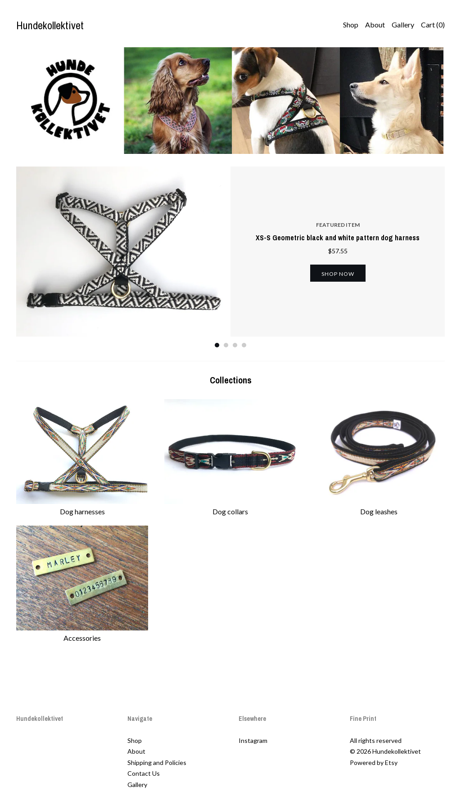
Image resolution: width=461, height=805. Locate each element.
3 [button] (235, 345)
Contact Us (143, 773)
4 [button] (244, 345)
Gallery (403, 24)
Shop (350, 24)
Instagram (253, 740)
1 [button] (217, 345)
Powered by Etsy (374, 762)
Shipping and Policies (156, 762)
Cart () (433, 24)
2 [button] (226, 345)
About (375, 24)
